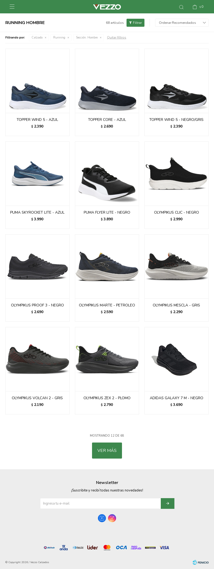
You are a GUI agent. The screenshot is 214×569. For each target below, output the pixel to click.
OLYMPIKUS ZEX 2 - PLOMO (107, 398)
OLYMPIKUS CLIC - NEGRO (176, 212)
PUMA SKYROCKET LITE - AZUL (37, 212)
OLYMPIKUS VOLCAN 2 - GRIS (37, 398)
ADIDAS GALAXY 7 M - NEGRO (176, 398)
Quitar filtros (116, 37)
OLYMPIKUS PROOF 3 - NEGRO (37, 305)
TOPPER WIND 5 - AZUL (37, 119)
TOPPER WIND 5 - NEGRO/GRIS (176, 119)
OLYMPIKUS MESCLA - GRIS (176, 305)
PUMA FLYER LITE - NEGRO (107, 212)
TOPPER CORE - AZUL (107, 119)
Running (59, 38)
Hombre (87, 38)
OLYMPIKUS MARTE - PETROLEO (107, 305)
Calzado (37, 38)
